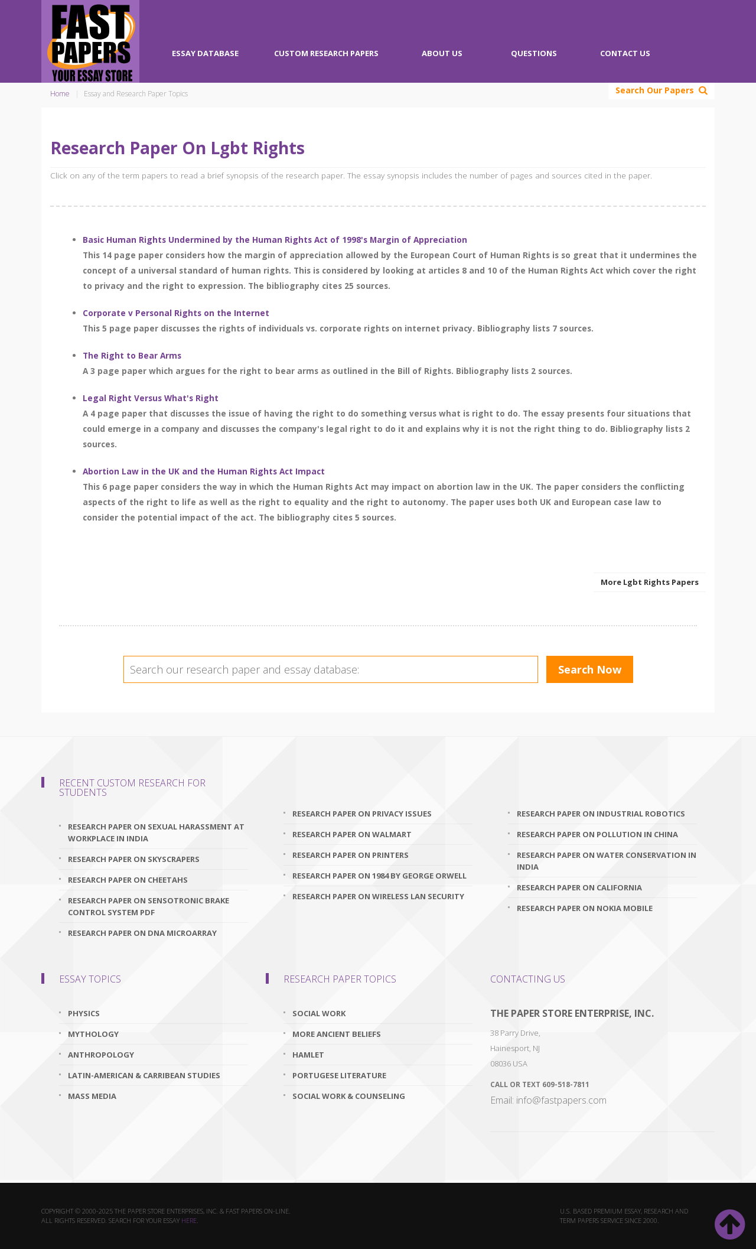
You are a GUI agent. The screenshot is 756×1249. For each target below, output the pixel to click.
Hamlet (308, 1054)
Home (60, 94)
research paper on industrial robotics (601, 813)
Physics (84, 1013)
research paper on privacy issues (362, 813)
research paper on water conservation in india (606, 861)
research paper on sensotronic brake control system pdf (148, 906)
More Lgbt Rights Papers (650, 582)
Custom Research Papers (326, 53)
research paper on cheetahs (128, 879)
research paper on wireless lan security (378, 896)
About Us (442, 53)
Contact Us (625, 53)
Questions (534, 53)
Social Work (319, 1013)
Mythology (93, 1034)
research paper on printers (350, 855)
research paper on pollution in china (597, 834)
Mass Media (92, 1096)
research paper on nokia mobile (585, 908)
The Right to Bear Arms (132, 355)
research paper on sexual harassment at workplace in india (156, 832)
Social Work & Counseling (348, 1096)
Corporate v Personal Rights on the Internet (176, 312)
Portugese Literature (339, 1075)
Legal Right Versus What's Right (151, 398)
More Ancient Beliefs (336, 1034)
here (189, 1220)
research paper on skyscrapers (134, 859)
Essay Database (205, 53)
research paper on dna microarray (142, 933)
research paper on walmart (352, 834)
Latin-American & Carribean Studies (144, 1075)
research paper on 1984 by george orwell (379, 875)
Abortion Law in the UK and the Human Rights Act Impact (204, 471)
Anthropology (101, 1054)
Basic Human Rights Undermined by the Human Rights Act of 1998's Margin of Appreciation (275, 239)
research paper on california (579, 887)
